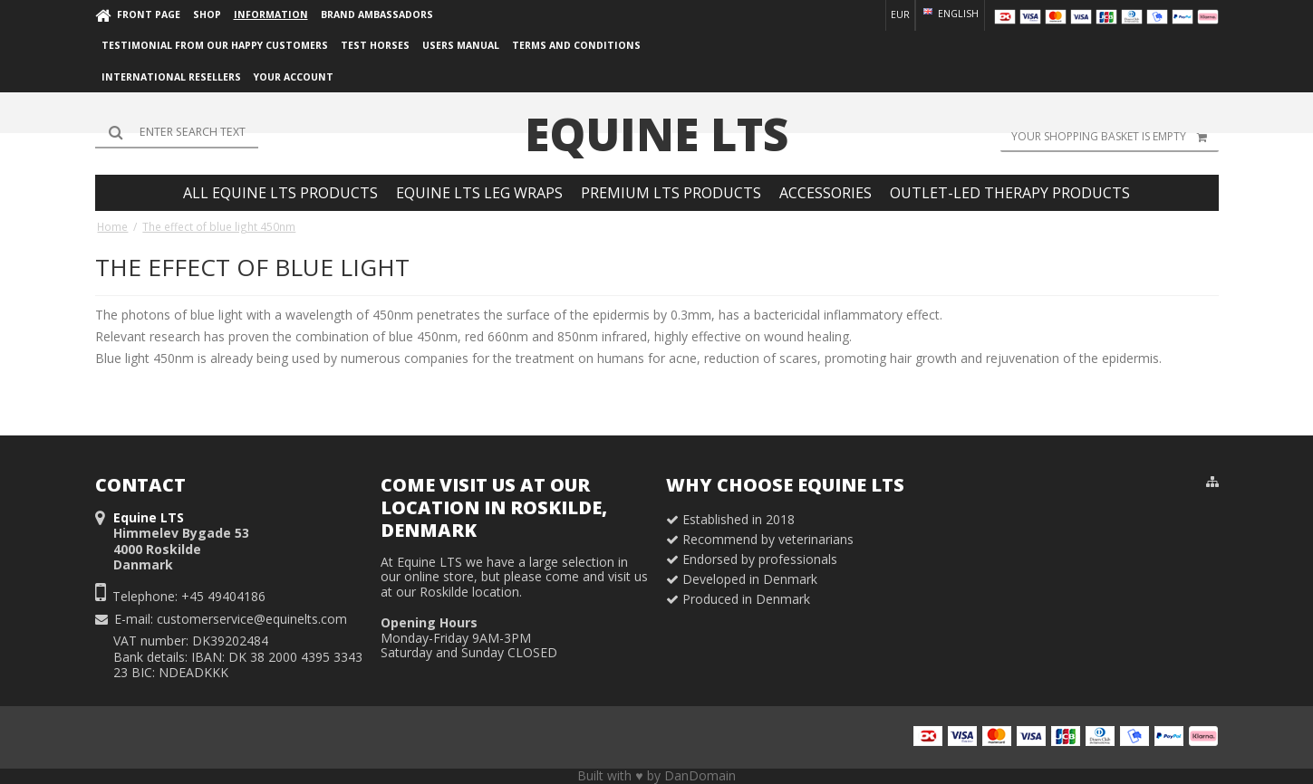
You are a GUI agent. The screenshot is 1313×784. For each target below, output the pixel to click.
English (950, 13)
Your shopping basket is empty (1115, 136)
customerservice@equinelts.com (252, 618)
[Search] (176, 132)
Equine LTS (656, 134)
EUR (900, 14)
